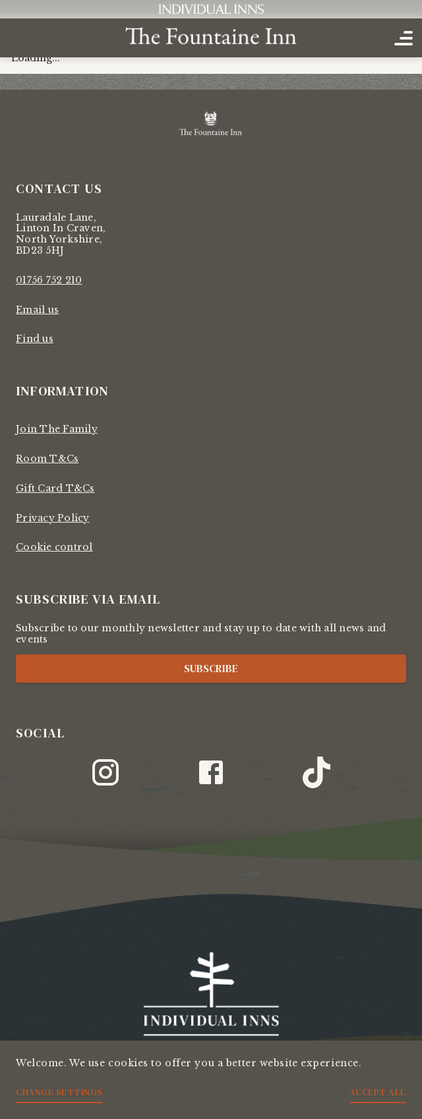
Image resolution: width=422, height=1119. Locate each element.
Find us (34, 339)
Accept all (377, 1092)
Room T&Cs (47, 459)
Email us (37, 310)
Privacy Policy (53, 518)
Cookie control (54, 547)
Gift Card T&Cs (55, 488)
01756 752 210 (49, 280)
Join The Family (57, 429)
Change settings (59, 1092)
